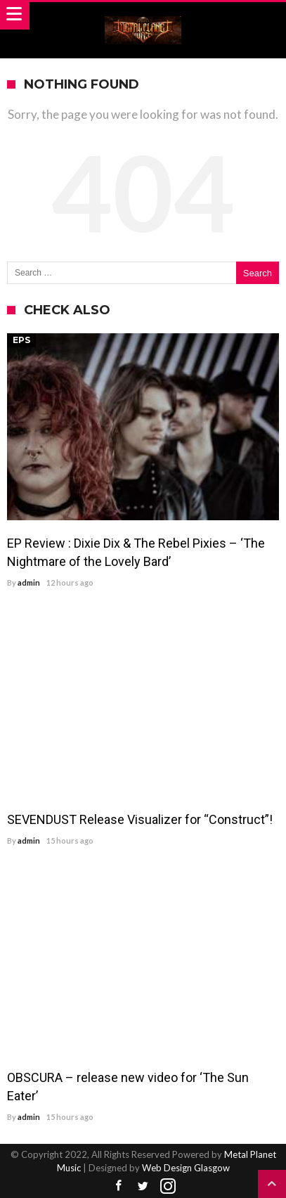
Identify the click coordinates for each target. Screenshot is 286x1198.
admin (29, 582)
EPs (21, 340)
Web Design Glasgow (186, 1167)
